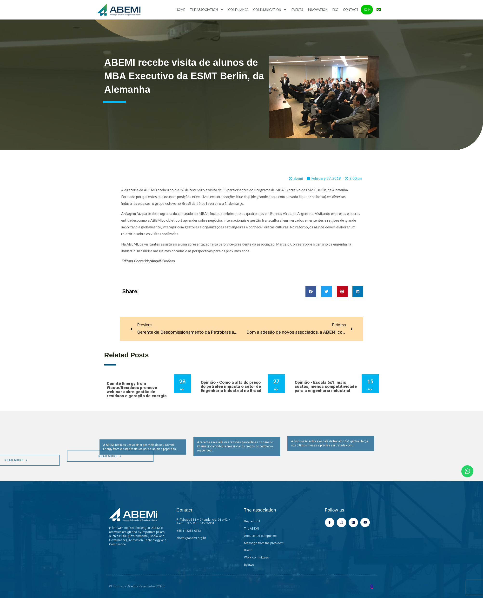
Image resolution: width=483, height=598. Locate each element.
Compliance (238, 10)
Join (367, 10)
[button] (310, 291)
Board (248, 550)
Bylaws (249, 564)
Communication (270, 10)
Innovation (318, 10)
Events (297, 10)
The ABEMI (251, 528)
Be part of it (252, 521)
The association (206, 10)
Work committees (256, 557)
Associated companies (260, 536)
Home (180, 10)
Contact (350, 10)
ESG (335, 10)
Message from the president (264, 543)
